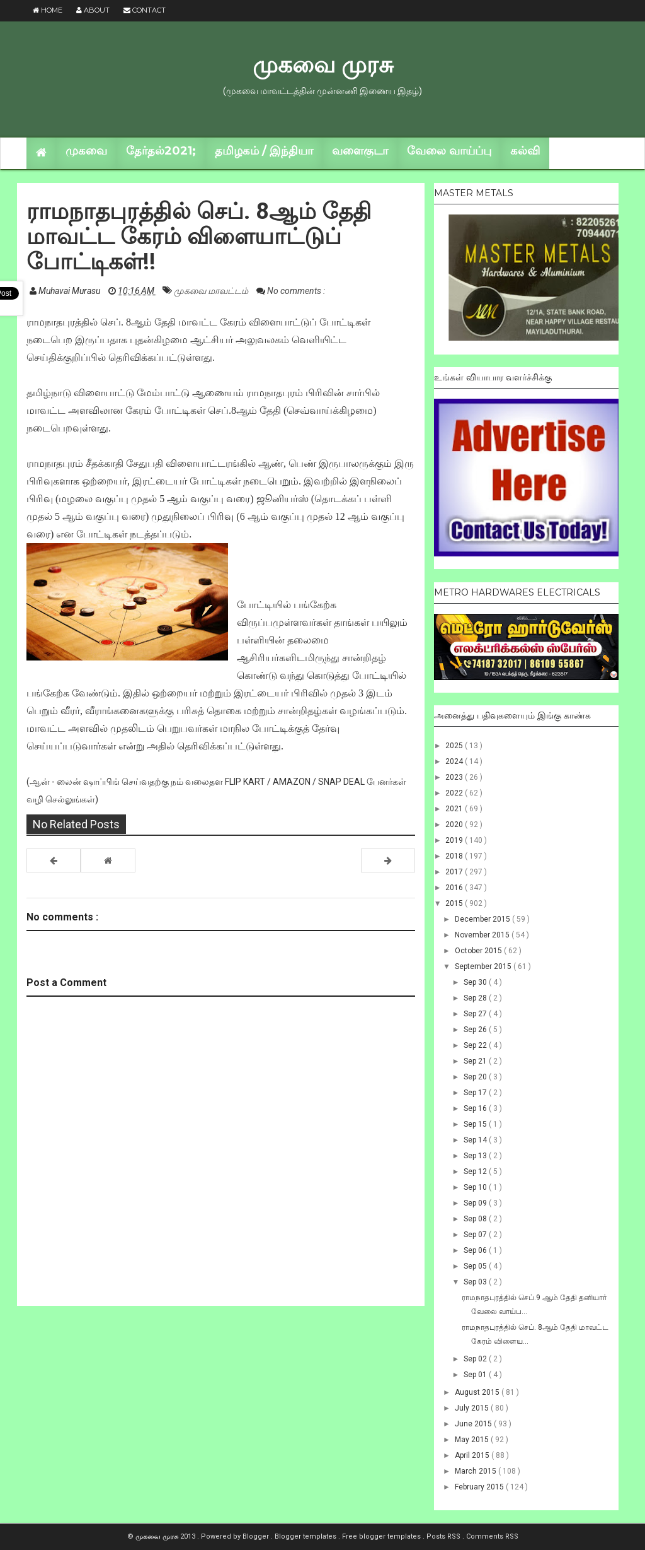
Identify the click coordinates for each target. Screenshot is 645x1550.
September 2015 (484, 966)
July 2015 (473, 1408)
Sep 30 (476, 982)
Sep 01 (476, 1374)
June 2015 (474, 1423)
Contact (144, 10)
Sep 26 (476, 1029)
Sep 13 (476, 1155)
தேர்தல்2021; (161, 151)
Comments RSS (492, 1536)
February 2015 (480, 1486)
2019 (455, 840)
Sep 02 (476, 1358)
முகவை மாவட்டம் (212, 291)
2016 (455, 887)
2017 (455, 871)
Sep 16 (476, 1108)
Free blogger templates (382, 1536)
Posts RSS (444, 1536)
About (93, 10)
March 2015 (476, 1471)
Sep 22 (476, 1045)
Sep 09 (476, 1203)
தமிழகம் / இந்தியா (264, 151)
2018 (455, 856)
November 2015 (483, 935)
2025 (455, 745)
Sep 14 (476, 1140)
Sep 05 (476, 1266)
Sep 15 (476, 1124)
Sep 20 (476, 1076)
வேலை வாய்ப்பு (449, 151)
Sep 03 (476, 1281)
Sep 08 (476, 1218)
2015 (455, 903)
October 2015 (479, 950)
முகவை (86, 151)
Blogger (257, 1536)
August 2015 (478, 1392)
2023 (455, 777)
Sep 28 (476, 998)
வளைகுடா (360, 151)
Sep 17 (476, 1092)
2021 (455, 808)
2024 (455, 761)
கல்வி (525, 151)
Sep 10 (476, 1187)
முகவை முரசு (323, 64)
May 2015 (473, 1439)
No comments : (296, 291)
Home (47, 10)
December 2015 (483, 919)
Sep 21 (476, 1061)
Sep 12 (476, 1171)
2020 (455, 824)
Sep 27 (476, 1013)
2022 (455, 793)
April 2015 (473, 1455)
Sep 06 (476, 1250)
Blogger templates (306, 1536)
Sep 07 (476, 1234)
